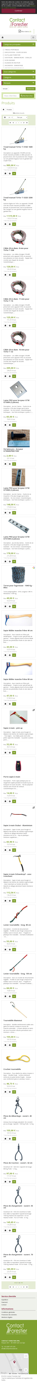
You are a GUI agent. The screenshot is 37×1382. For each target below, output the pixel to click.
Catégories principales (12, 44)
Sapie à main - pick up (12, 728)
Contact (4, 1305)
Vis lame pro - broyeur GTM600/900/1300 (13, 450)
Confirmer (18, 11)
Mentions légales (6, 1317)
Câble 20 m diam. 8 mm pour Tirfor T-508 (15, 249)
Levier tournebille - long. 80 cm (17, 925)
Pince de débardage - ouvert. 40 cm (17, 1117)
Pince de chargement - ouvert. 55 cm (18, 1207)
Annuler (5, 89)
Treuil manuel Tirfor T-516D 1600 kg (17, 148)
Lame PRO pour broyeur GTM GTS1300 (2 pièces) (16, 538)
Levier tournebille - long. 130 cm (17, 973)
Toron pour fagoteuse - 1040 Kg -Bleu (18, 586)
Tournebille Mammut (12, 1020)
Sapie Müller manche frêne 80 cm (18, 679)
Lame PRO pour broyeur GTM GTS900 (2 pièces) (16, 489)
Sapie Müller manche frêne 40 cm (18, 630)
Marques (7, 83)
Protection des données (9, 1315)
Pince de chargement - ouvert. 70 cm (18, 1255)
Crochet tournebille (12, 1069)
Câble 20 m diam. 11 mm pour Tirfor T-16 (16, 300)
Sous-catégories (10, 72)
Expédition (4, 1300)
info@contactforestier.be (9, 1348)
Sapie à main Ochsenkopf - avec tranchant (17, 875)
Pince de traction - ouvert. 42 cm (17, 1163)
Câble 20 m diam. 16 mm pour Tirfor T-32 (16, 350)
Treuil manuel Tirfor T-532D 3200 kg (17, 198)
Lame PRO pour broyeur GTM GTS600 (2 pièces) (16, 401)
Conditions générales (8, 1312)
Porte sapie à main (11, 777)
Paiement (4, 1302)
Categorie (7, 77)
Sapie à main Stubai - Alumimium (17, 825)
